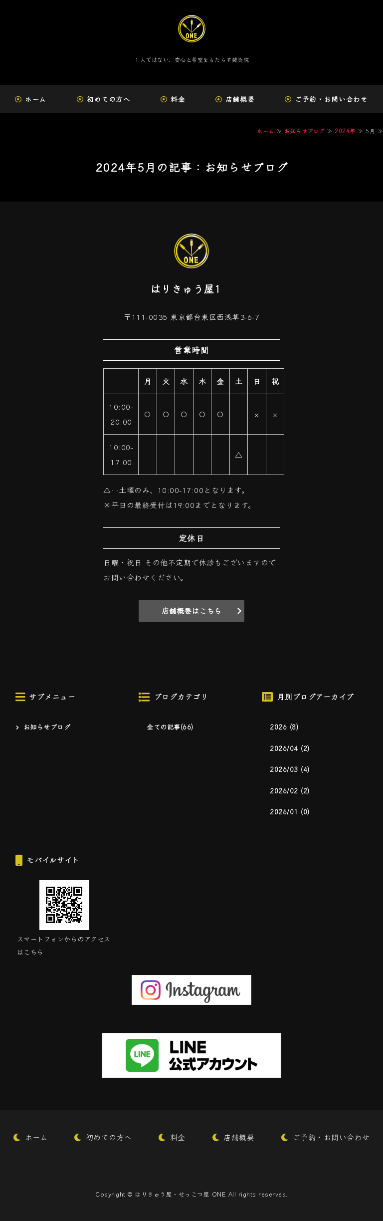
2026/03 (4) (290, 769)
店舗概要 (240, 99)
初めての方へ (109, 99)
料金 (178, 99)
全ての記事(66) (170, 727)
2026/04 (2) (290, 748)
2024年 (345, 131)
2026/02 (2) (290, 790)
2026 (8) (284, 727)
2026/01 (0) (290, 811)
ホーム (35, 99)
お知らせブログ (304, 131)
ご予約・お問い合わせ (331, 1137)
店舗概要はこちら (191, 610)
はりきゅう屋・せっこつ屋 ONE (180, 1194)
